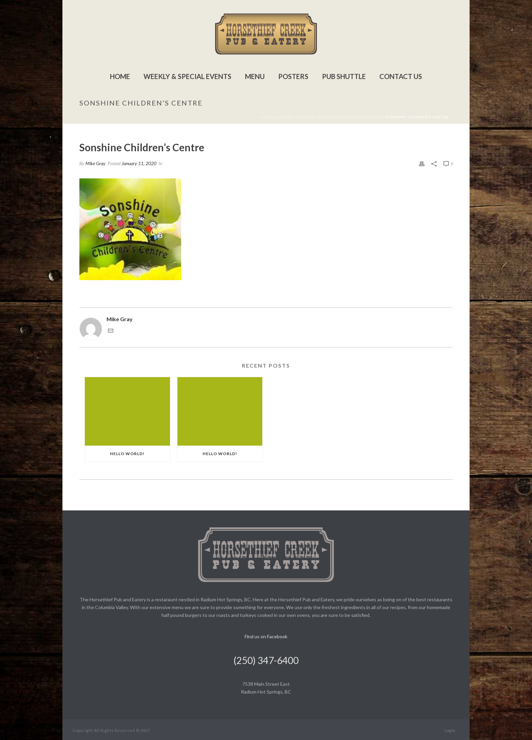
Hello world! (127, 453)
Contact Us (400, 76)
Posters (293, 76)
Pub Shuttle (344, 76)
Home (120, 76)
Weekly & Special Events (187, 76)
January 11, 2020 (138, 163)
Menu (255, 76)
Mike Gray (96, 163)
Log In (450, 730)
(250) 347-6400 (266, 660)
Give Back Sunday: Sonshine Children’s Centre (329, 117)
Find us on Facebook (266, 636)
